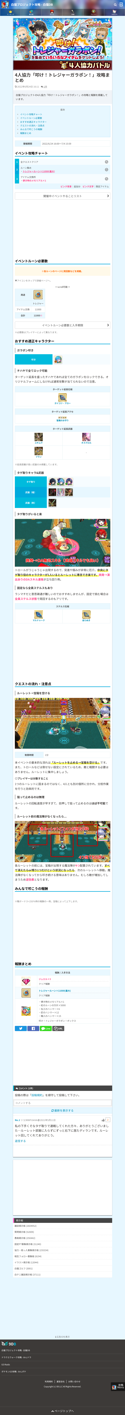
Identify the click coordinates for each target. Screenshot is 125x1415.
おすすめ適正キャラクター (33, 121)
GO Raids (5, 1364)
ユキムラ (39, 442)
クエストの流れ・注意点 (32, 125)
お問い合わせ (74, 1381)
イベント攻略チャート (31, 114)
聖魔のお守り (63, 420)
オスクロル (86, 442)
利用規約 (49, 1381)
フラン (39, 456)
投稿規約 (36, 1095)
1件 (45, 86)
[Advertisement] (62, 228)
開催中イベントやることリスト (62, 196)
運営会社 (61, 1381)
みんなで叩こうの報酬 (31, 129)
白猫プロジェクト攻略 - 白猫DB (32, 4)
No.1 (17, 1120)
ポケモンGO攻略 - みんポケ (13, 1371)
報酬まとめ (25, 133)
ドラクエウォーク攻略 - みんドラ (16, 1357)
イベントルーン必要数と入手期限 (62, 325)
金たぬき (86, 620)
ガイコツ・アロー (63, 403)
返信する (20, 1141)
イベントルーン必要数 (31, 117)
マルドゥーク (39, 620)
